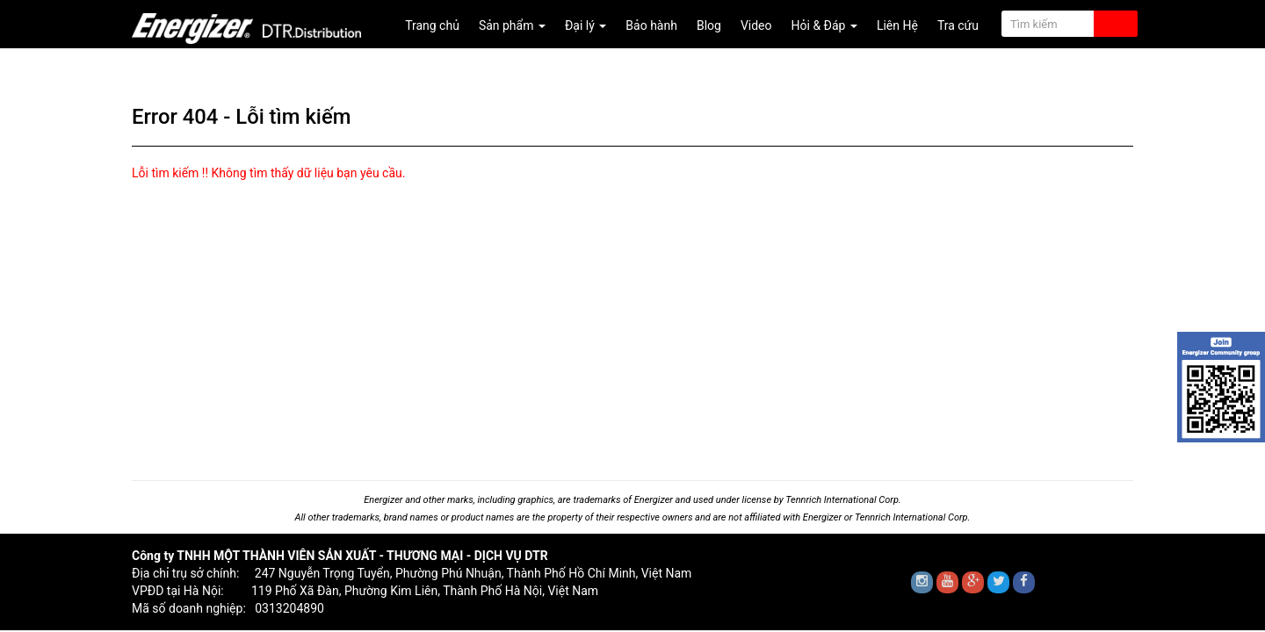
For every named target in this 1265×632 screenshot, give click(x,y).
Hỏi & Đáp (824, 25)
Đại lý (585, 25)
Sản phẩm (512, 25)
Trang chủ (432, 25)
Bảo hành (651, 25)
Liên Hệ (897, 25)
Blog (709, 25)
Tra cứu (958, 25)
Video (756, 25)
